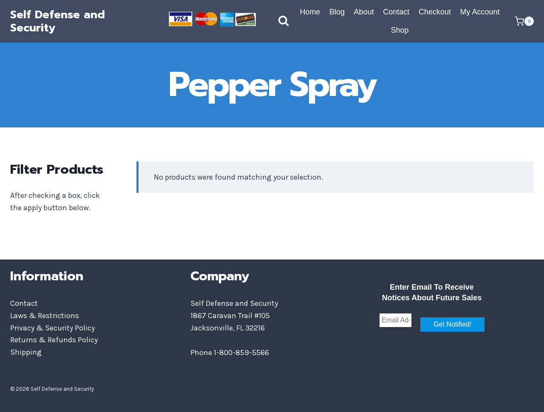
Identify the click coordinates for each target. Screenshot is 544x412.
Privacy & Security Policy (52, 328)
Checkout (435, 12)
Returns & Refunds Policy (54, 339)
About (364, 12)
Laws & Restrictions (44, 315)
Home (310, 12)
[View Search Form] (275, 21)
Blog (337, 12)
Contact (396, 12)
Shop (399, 30)
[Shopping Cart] (524, 21)
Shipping (26, 352)
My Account (480, 12)
